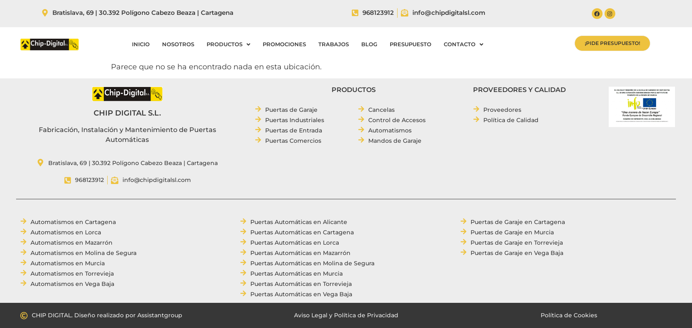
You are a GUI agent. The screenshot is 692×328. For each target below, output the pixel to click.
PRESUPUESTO (410, 44)
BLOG (369, 44)
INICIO (141, 44)
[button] (228, 44)
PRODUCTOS (228, 44)
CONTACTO (463, 44)
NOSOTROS (178, 44)
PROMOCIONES (284, 44)
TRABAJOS (333, 44)
